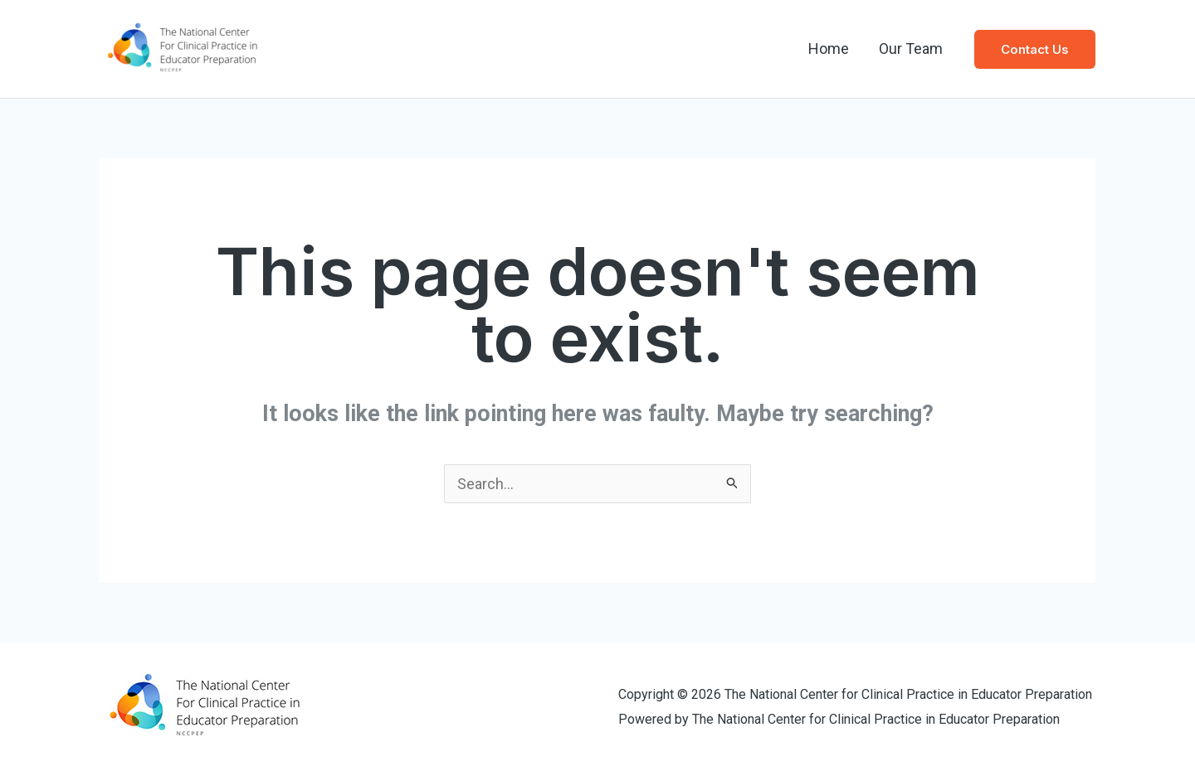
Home (828, 48)
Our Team (911, 48)
